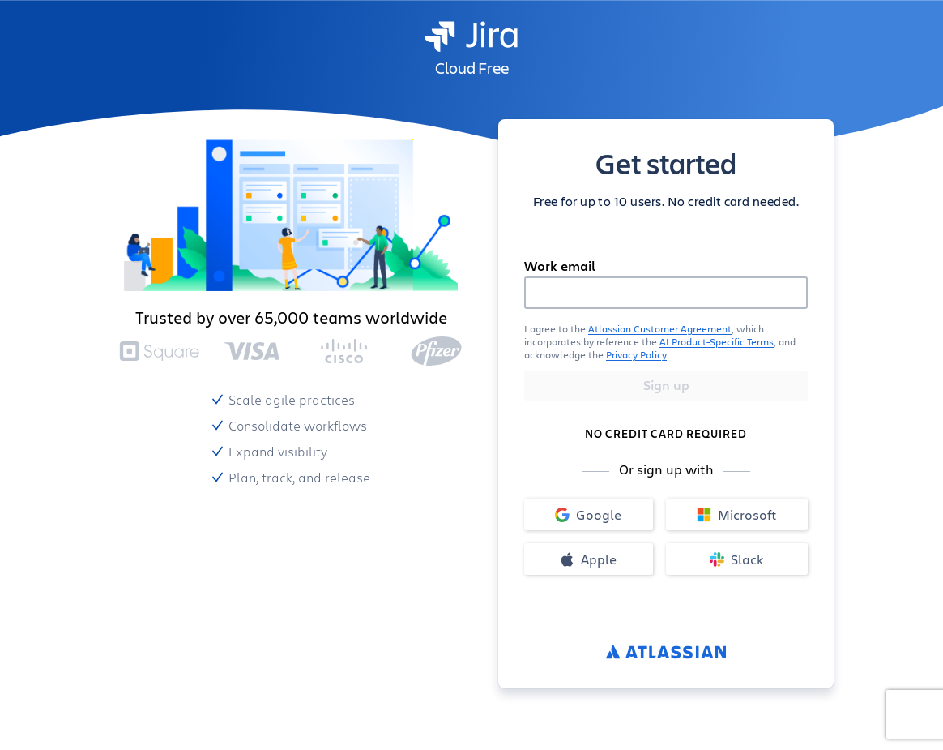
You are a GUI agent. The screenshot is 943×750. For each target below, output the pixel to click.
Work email (559, 266)
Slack (737, 559)
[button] (666, 341)
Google (588, 514)
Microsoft (737, 514)
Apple (588, 559)
